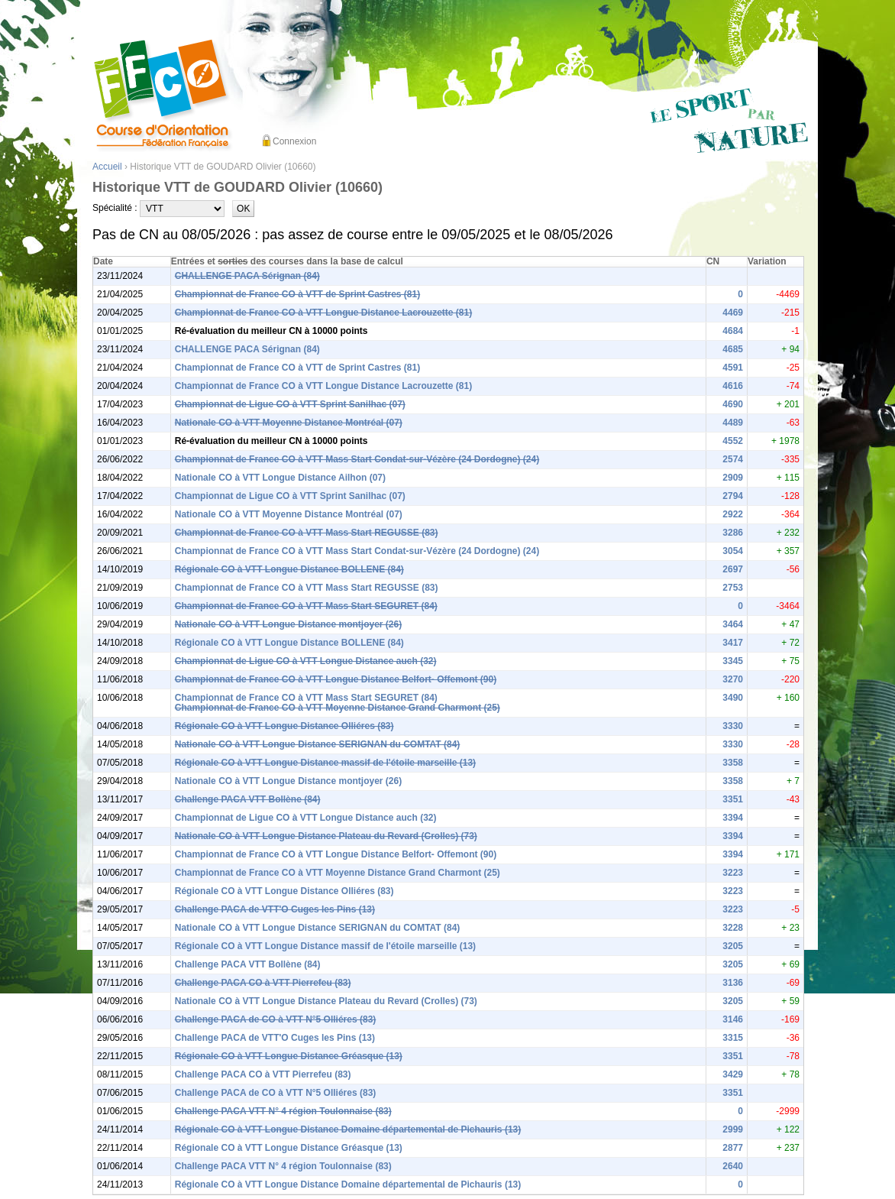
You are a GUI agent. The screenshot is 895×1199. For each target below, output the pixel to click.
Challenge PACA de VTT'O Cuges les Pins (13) (275, 909)
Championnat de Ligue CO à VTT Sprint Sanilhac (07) (290, 404)
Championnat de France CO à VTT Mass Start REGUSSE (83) (306, 532)
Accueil (107, 166)
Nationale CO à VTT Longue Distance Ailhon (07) (280, 477)
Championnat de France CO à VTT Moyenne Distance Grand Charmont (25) (337, 707)
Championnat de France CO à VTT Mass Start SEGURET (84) (306, 606)
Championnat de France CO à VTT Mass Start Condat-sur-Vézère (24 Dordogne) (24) (357, 459)
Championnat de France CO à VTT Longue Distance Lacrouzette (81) (323, 312)
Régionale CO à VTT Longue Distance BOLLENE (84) (289, 569)
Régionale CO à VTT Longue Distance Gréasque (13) (288, 1056)
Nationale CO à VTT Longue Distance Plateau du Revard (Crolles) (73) (326, 836)
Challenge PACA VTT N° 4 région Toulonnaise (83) (283, 1111)
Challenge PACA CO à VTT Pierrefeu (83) (263, 982)
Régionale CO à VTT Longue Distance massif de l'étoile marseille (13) (325, 762)
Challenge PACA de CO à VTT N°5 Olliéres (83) (275, 1019)
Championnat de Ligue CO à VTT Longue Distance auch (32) (306, 661)
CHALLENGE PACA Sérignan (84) (247, 276)
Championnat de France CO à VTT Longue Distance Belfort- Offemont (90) (335, 679)
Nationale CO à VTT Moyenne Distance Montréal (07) (288, 422)
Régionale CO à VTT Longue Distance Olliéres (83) (284, 726)
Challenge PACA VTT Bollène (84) (248, 799)
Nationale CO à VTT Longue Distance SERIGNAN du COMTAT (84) (317, 744)
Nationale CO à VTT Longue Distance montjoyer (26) (288, 624)
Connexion (294, 141)
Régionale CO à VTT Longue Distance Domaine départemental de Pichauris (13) (348, 1129)
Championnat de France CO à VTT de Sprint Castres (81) (297, 294)
